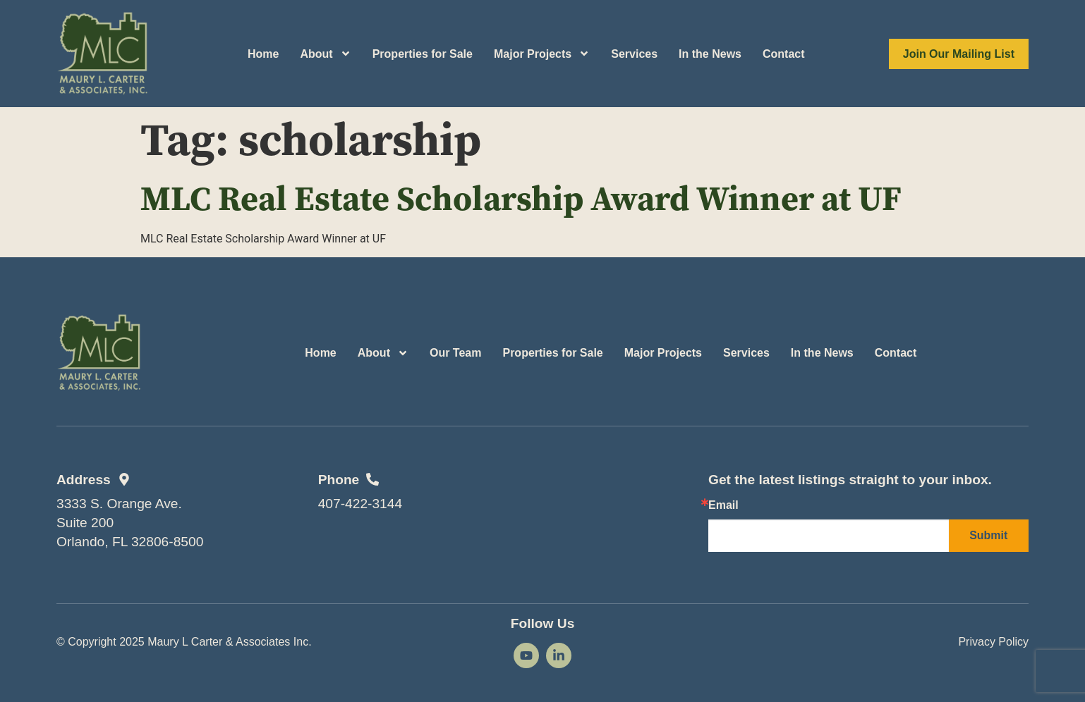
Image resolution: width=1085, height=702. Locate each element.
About (325, 53)
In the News (710, 54)
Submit (988, 535)
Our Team (456, 353)
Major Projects (542, 53)
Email (723, 505)
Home (263, 54)
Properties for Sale (422, 54)
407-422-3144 (360, 503)
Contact (784, 54)
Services (634, 54)
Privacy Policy (993, 642)
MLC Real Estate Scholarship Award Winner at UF (521, 198)
